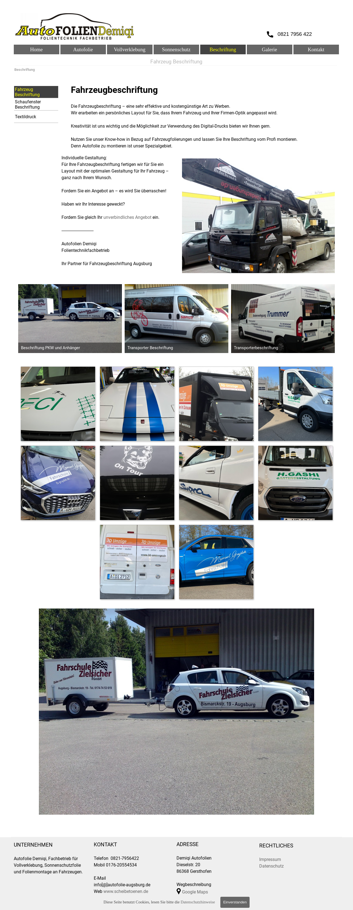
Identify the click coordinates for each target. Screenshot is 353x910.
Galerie (269, 49)
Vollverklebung (130, 49)
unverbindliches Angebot (127, 217)
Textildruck (25, 116)
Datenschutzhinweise (198, 902)
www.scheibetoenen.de (125, 891)
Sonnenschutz (176, 49)
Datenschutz (271, 866)
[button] (57, 403)
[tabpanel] (203, 116)
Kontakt (316, 49)
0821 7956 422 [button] (295, 34)
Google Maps (195, 892)
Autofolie (83, 49)
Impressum (270, 859)
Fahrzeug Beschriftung (27, 92)
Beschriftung (223, 49)
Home (36, 49)
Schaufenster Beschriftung (28, 104)
